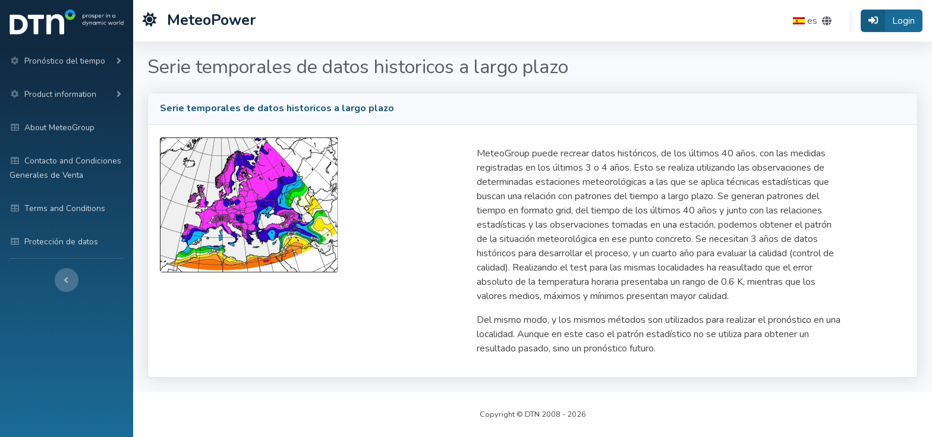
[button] (812, 21)
